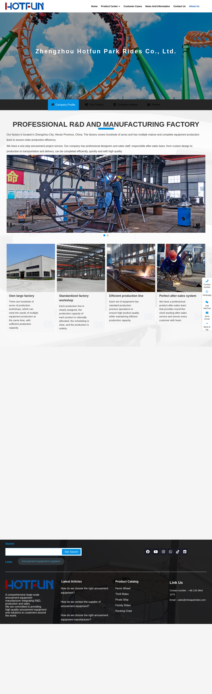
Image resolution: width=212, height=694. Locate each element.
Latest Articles (71, 646)
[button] (104, 235)
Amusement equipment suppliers (41, 626)
